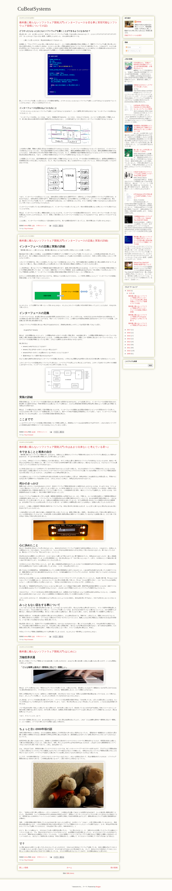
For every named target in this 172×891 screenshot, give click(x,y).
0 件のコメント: (41, 225)
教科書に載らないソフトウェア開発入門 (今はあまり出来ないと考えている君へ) (63, 447)
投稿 (128, 47)
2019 (129, 291)
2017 (129, 330)
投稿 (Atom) (70, 873)
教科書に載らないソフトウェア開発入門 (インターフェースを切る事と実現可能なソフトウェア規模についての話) (143, 240)
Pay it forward (28, 228)
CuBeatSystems (34, 9)
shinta (139, 22)
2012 (129, 345)
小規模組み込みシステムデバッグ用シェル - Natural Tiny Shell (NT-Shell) (143, 218)
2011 (129, 348)
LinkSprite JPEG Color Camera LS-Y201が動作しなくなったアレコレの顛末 (143, 107)
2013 (129, 342)
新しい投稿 (23, 868)
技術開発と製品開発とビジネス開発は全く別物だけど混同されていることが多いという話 (143, 128)
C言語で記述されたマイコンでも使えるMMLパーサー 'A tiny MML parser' (143, 173)
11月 (130, 293)
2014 (129, 339)
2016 (129, 333)
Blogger (98, 886)
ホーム (69, 868)
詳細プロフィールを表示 (133, 35)
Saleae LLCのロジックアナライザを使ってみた (143, 86)
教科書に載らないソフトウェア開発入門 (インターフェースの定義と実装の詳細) (63, 240)
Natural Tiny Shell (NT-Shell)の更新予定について (142, 263)
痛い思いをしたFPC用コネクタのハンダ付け (143, 150)
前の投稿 (114, 868)
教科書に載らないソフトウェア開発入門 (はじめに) (47, 651)
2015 (129, 336)
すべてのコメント (133, 51)
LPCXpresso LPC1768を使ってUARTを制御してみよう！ (143, 196)
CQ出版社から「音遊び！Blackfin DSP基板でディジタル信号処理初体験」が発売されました (143, 65)
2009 (129, 354)
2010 (129, 351)
